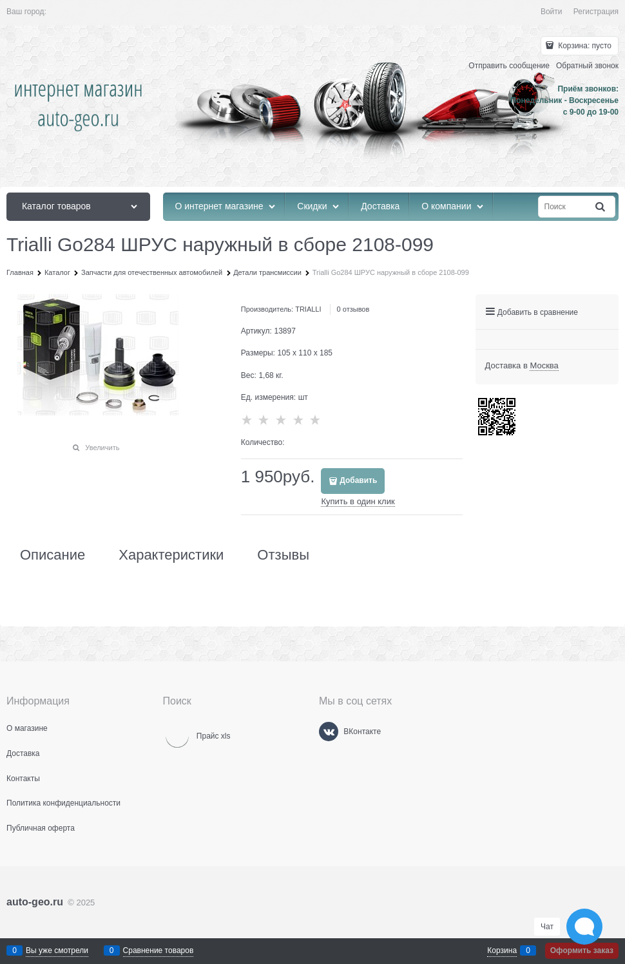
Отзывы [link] (283, 555)
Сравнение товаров (158, 950)
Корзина (502, 950)
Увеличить (102, 447)
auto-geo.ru (34, 901)
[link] (544, 366)
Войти (551, 11)
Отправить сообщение (509, 65)
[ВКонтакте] (328, 731)
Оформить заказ (581, 950)
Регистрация (596, 11)
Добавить (358, 480)
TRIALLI (308, 309)
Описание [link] (52, 555)
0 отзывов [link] (353, 309)
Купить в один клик (357, 501)
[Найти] (601, 207)
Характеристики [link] (171, 555)
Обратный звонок (587, 65)
